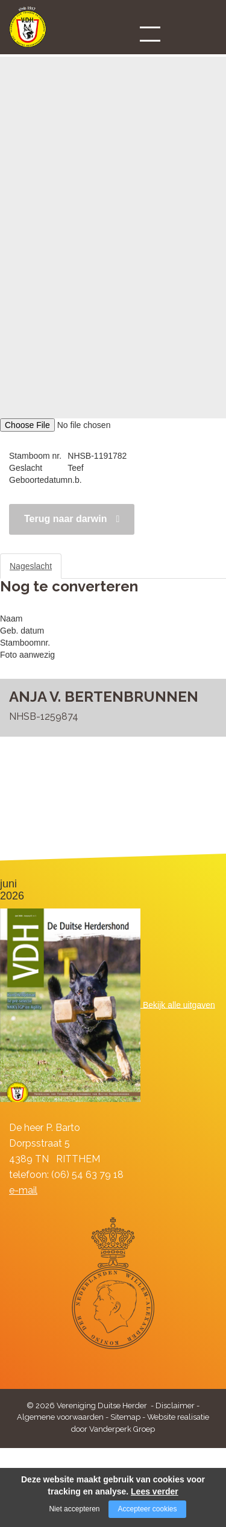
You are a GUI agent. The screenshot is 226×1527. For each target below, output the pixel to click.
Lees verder (154, 1491)
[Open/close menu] (150, 34)
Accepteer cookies (147, 1509)
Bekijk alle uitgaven (179, 1004)
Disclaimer (175, 1405)
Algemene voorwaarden (60, 1417)
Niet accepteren (74, 1509)
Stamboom (92, 566)
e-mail (23, 1190)
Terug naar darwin (65, 519)
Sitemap (125, 1417)
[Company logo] (27, 32)
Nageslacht (31, 566)
